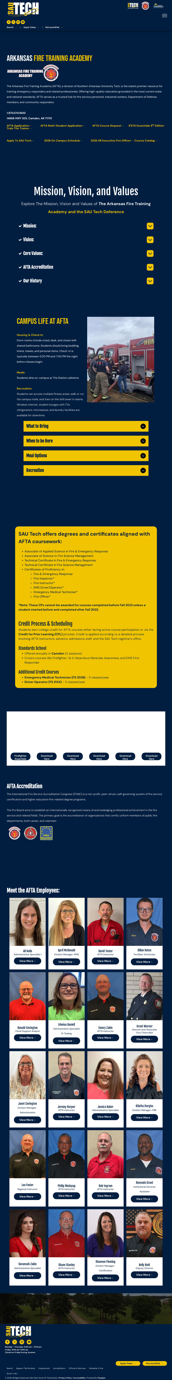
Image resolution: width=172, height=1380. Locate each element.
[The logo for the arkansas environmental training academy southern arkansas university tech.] (119, 1371)
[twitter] (13, 22)
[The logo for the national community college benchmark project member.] (154, 1371)
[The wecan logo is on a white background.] (125, 730)
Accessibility (79, 1378)
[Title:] (151, 730)
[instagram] (18, 22)
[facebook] (9, 22)
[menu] (164, 15)
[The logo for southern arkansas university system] (145, 1371)
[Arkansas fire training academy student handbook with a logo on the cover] (72, 730)
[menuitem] (9, 1368)
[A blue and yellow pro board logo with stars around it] (46, 833)
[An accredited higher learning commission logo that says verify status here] (136, 1371)
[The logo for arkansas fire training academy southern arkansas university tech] (15, 833)
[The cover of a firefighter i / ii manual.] (99, 730)
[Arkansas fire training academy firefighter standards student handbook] (46, 730)
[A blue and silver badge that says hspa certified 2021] (128, 1371)
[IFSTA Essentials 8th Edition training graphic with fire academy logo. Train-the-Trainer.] (20, 730)
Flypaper (102, 1378)
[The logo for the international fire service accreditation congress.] (31, 833)
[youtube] (23, 22)
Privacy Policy (65, 1378)
